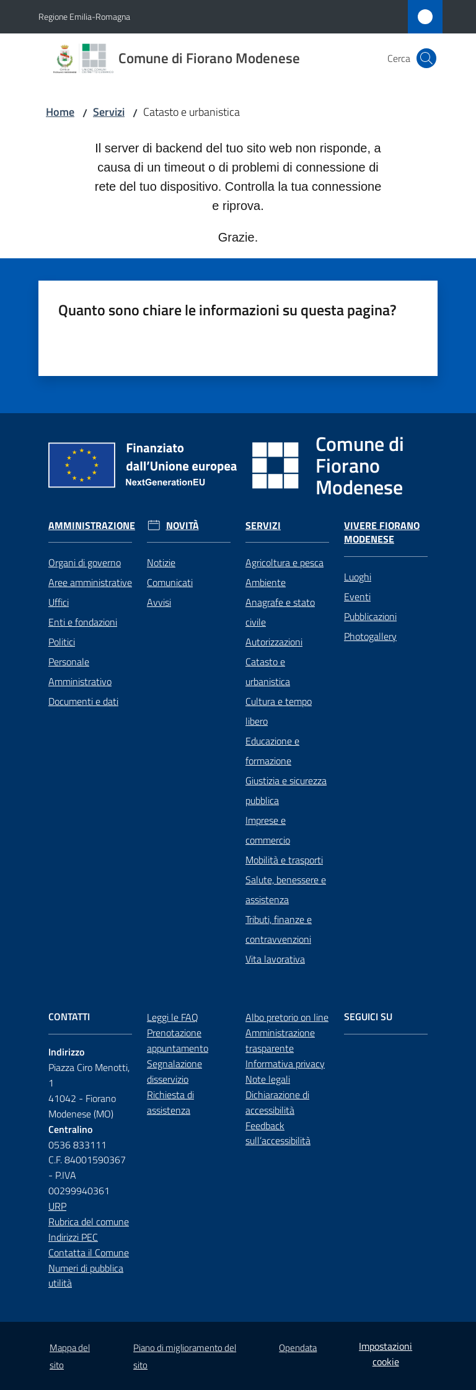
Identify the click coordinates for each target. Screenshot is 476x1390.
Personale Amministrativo (80, 671)
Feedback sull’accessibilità (278, 1133)
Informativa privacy (285, 1063)
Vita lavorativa (275, 958)
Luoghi (357, 576)
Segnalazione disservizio (174, 1071)
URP (57, 1206)
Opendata (298, 1347)
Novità (182, 525)
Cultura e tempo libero (278, 711)
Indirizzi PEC (73, 1237)
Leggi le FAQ (172, 1017)
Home (60, 111)
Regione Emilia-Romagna (84, 16)
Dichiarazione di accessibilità (277, 1102)
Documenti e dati (83, 701)
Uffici (58, 602)
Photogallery (370, 636)
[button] (426, 58)
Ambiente (265, 582)
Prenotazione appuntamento (177, 1040)
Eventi (357, 596)
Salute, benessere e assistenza (285, 889)
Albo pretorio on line (286, 1017)
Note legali (267, 1079)
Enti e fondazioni (82, 621)
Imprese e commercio (267, 830)
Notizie (161, 562)
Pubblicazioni (370, 616)
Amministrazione (91, 525)
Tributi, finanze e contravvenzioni (278, 929)
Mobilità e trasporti (284, 859)
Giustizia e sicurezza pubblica (286, 790)
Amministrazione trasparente (280, 1040)
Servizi (109, 111)
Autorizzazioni (273, 641)
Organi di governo (84, 562)
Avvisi (159, 602)
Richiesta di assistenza (170, 1102)
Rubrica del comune (88, 1221)
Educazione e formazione (272, 750)
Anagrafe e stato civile (280, 612)
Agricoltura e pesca (284, 562)
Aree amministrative (90, 582)
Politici (61, 641)
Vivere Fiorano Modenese (382, 532)
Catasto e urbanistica (267, 671)
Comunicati (170, 582)
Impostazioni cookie (385, 1354)
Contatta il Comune (88, 1252)
